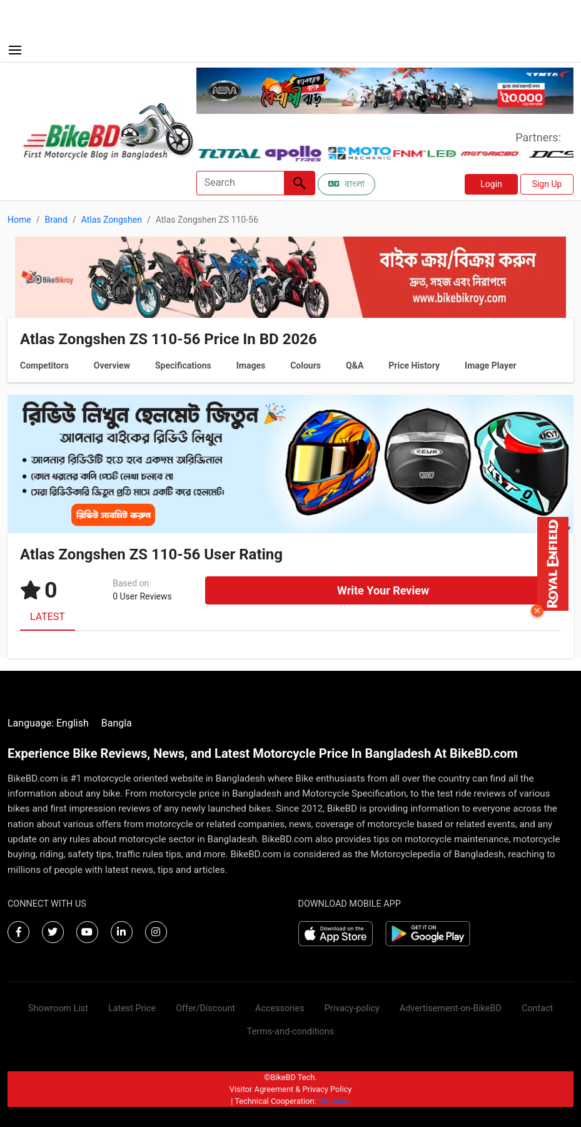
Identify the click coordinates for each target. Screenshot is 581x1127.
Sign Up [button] (547, 184)
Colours (305, 365)
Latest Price (132, 1008)
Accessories (280, 1008)
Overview (112, 365)
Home (19, 220)
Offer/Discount (205, 1008)
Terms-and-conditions (290, 1031)
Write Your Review (383, 590)
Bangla (116, 723)
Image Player (491, 365)
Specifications (183, 365)
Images (250, 365)
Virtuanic (334, 1101)
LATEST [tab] (47, 617)
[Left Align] (299, 183)
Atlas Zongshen (111, 220)
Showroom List (58, 1008)
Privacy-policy (352, 1008)
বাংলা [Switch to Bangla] (346, 184)
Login (491, 184)
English (72, 723)
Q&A (354, 365)
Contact (537, 1008)
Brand (55, 220)
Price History (414, 365)
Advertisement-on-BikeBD (451, 1008)
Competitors (44, 365)
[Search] (240, 183)
